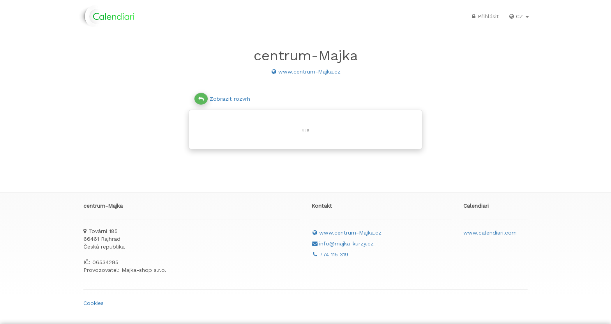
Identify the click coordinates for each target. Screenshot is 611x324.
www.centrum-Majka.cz (305, 71)
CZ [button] (518, 16)
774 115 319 (329, 254)
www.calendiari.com (490, 232)
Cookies (93, 303)
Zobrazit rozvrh (222, 99)
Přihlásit (484, 16)
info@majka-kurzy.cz (342, 243)
